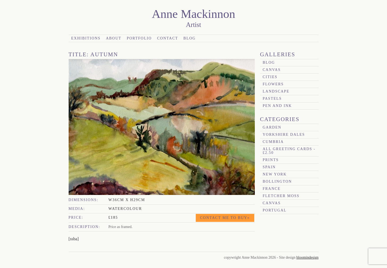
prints (271, 160)
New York (275, 174)
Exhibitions (86, 38)
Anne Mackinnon (193, 14)
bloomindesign (307, 257)
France (272, 189)
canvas (272, 70)
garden (272, 127)
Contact (167, 38)
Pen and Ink (277, 106)
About (113, 38)
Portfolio (139, 38)
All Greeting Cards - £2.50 (289, 151)
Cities (270, 77)
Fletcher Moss (281, 196)
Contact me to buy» (225, 218)
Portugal (275, 210)
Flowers (273, 84)
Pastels (272, 99)
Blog (190, 38)
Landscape (276, 91)
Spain (269, 167)
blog (269, 63)
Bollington (277, 181)
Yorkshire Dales (284, 135)
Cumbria (273, 142)
